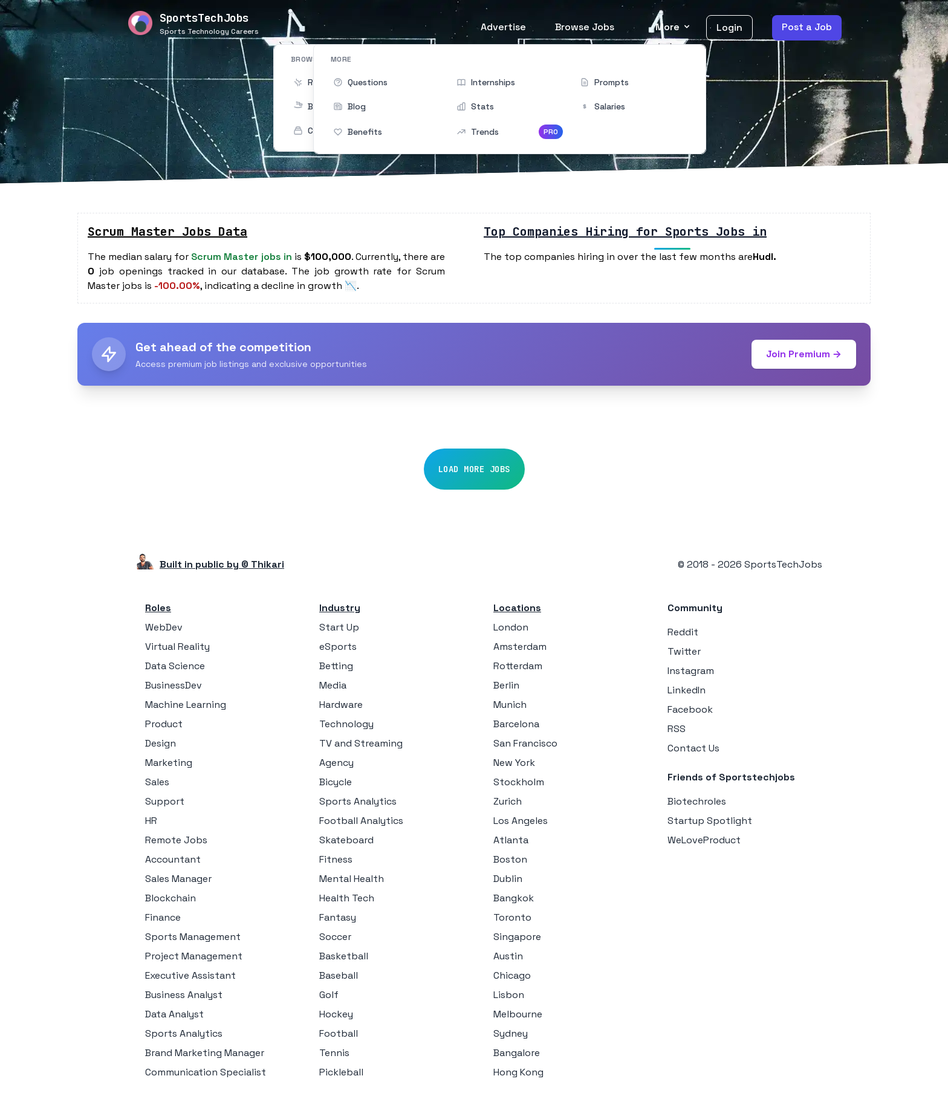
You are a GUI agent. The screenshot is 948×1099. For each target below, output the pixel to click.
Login (729, 27)
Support (164, 801)
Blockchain (170, 898)
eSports (338, 646)
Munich (510, 704)
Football (338, 1033)
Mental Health (351, 878)
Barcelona (516, 724)
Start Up (339, 627)
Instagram (690, 670)
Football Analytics (361, 820)
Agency (336, 762)
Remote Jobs (176, 840)
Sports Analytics (183, 1033)
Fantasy (337, 917)
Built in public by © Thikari (222, 564)
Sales (157, 782)
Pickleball (341, 1072)
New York (514, 762)
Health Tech (346, 898)
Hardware (341, 704)
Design (160, 743)
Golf (329, 994)
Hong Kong (518, 1072)
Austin (508, 956)
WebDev (164, 627)
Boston (510, 859)
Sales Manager (178, 878)
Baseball (338, 975)
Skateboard (346, 840)
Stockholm (518, 782)
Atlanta (510, 840)
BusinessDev (173, 685)
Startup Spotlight (709, 820)
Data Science (175, 666)
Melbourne (517, 1014)
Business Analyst (183, 994)
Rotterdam (517, 666)
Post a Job (807, 27)
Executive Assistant (190, 975)
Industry (339, 607)
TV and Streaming (361, 743)
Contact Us (693, 748)
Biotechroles (696, 801)
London (510, 627)
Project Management (193, 956)
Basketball (343, 956)
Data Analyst (174, 1014)
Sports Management (193, 936)
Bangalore (516, 1052)
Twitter (684, 651)
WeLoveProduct (704, 840)
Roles (158, 607)
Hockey (336, 1014)
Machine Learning (185, 704)
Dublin (507, 878)
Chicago (512, 975)
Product (164, 724)
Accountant (173, 859)
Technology (346, 724)
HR (151, 820)
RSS (676, 728)
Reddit (682, 632)
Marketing (168, 762)
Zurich (507, 801)
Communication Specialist (205, 1072)
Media (332, 685)
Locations (517, 607)
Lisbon (508, 994)
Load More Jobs (474, 469)
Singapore (517, 936)
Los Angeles (520, 820)
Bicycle (335, 782)
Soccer (335, 936)
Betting (336, 666)
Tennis (334, 1052)
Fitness (335, 859)
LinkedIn (686, 690)
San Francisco (525, 743)
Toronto (512, 917)
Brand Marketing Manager (204, 1052)
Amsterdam (520, 646)
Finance (163, 917)
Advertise (503, 27)
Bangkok (513, 898)
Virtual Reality (177, 646)
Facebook (690, 709)
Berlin (506, 685)
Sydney (510, 1033)
